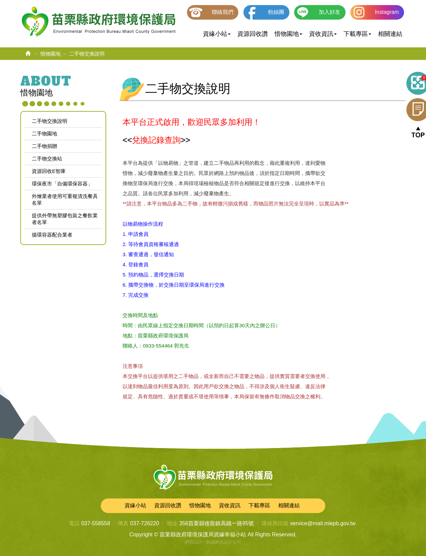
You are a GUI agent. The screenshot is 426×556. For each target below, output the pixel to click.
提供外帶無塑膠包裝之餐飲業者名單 (65, 219)
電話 (74, 523)
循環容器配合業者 (52, 235)
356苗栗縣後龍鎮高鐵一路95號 (216, 523)
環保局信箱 (274, 523)
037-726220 (144, 523)
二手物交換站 (47, 158)
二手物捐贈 (44, 146)
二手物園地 (44, 133)
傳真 (123, 523)
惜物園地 (50, 54)
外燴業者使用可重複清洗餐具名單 (65, 199)
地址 (172, 523)
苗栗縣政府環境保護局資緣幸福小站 (98, 22)
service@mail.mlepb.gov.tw (323, 523)
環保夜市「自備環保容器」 (62, 183)
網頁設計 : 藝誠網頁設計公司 (213, 541)
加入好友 (329, 12)
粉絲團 (276, 12)
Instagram (387, 12)
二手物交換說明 (49, 121)
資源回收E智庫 (49, 171)
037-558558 (95, 523)
